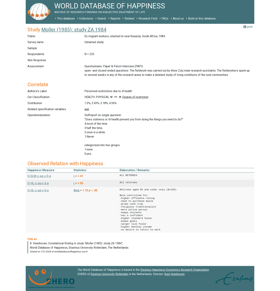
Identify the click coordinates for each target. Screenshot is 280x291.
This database (66, 18)
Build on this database (202, 18)
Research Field (148, 18)
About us (178, 18)
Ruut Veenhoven (174, 274)
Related (129, 18)
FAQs (165, 18)
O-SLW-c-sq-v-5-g (39, 176)
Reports (115, 18)
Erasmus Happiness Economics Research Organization (174, 270)
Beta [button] (77, 190)
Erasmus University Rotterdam (109, 274)
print (247, 26)
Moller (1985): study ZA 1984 (73, 30)
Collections (86, 18)
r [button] (74, 176)
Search (102, 18)
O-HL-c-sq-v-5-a (38, 183)
